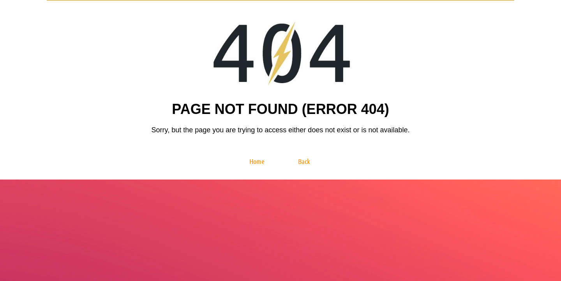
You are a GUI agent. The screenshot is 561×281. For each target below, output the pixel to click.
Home (257, 161)
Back (304, 161)
